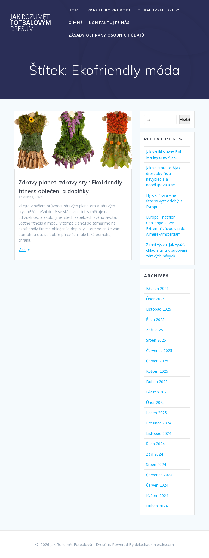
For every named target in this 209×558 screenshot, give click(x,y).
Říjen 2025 (155, 319)
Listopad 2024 (158, 433)
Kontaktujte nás (109, 22)
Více (22, 249)
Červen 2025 (157, 360)
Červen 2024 (157, 485)
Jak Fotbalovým (30, 23)
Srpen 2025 (156, 340)
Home (75, 10)
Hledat (185, 119)
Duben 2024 (157, 505)
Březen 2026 (157, 288)
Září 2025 (154, 329)
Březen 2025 (157, 392)
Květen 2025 (157, 371)
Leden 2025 (156, 412)
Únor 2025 (155, 402)
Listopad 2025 (158, 309)
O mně (76, 22)
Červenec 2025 (159, 350)
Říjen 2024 (155, 443)
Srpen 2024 (156, 464)
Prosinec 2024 (158, 423)
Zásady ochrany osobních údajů (106, 35)
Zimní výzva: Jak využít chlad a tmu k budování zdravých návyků (166, 250)
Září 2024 (154, 454)
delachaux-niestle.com (154, 544)
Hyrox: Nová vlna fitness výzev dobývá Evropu (164, 201)
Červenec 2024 (159, 474)
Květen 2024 (157, 495)
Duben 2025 (157, 381)
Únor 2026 (155, 298)
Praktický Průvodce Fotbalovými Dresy (133, 10)
